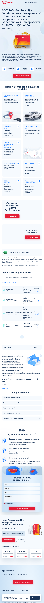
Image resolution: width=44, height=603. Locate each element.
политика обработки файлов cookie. (19, 598)
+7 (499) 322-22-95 (8, 563)
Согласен (34, 598)
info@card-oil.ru (23, 563)
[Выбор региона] (13, 521)
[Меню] (41, 2)
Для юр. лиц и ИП (9, 491)
